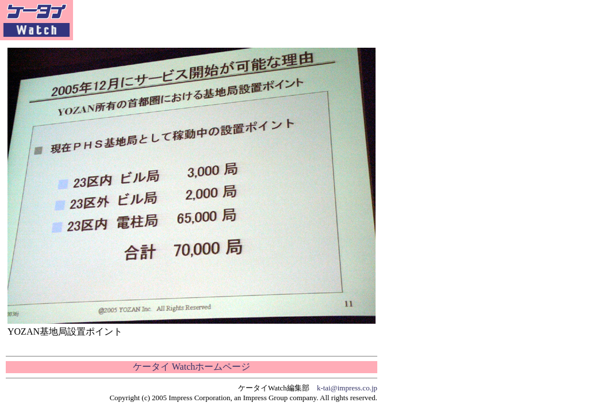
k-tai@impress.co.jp (347, 388)
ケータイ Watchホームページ (191, 366)
